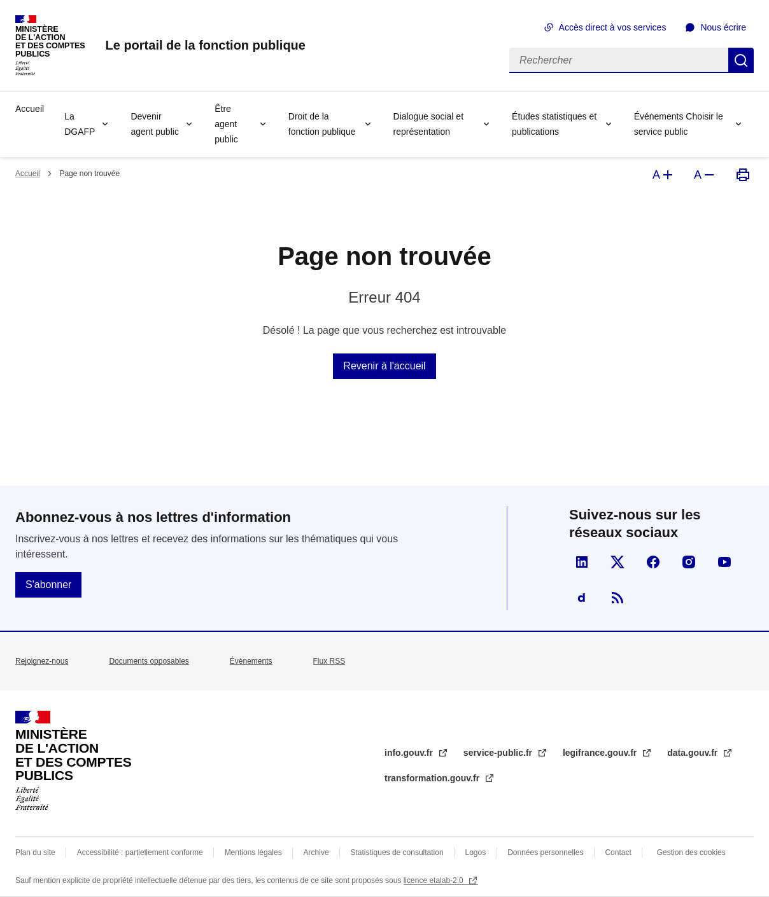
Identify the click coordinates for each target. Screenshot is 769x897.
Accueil (29, 109)
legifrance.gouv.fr (601, 753)
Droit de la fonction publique (322, 124)
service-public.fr (499, 753)
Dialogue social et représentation (428, 124)
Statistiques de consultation (397, 852)
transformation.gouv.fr (433, 778)
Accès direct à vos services (613, 27)
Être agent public (226, 124)
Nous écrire (723, 27)
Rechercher (741, 60)
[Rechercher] (618, 60)
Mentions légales (253, 852)
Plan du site (35, 852)
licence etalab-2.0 (434, 880)
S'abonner (48, 584)
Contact (618, 852)
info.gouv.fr (409, 753)
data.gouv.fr (693, 753)
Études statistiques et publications (554, 124)
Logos (475, 852)
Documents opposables (148, 661)
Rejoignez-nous (41, 661)
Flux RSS (329, 661)
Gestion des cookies (691, 852)
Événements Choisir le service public (678, 124)
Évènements (251, 661)
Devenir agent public (155, 124)
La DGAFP (79, 124)
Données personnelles (545, 852)
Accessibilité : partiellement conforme (140, 852)
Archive (316, 852)
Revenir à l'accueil (384, 365)
